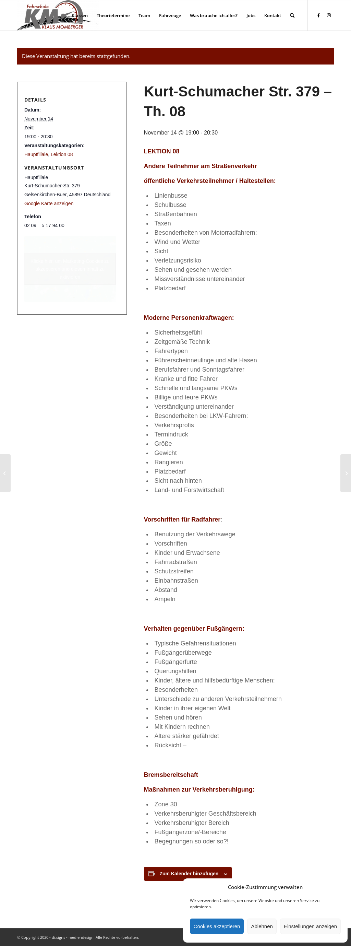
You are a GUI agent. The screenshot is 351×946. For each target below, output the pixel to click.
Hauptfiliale (36, 154)
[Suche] (292, 15)
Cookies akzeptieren (217, 926)
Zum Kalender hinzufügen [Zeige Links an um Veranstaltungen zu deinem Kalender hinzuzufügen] (189, 873)
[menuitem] (79, 15)
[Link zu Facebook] (318, 15)
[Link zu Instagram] (329, 15)
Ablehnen (262, 926)
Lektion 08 (62, 154)
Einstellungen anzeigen (310, 926)
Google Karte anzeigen (48, 203)
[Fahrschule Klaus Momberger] (58, 15)
